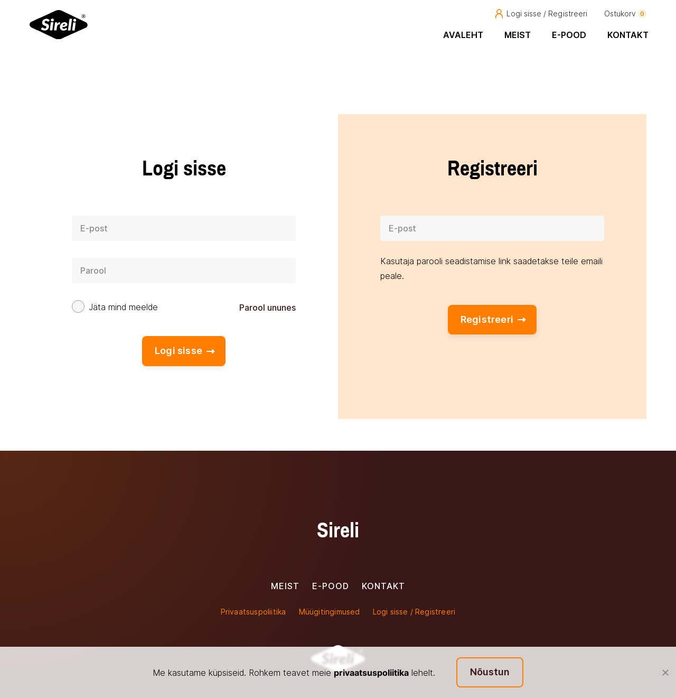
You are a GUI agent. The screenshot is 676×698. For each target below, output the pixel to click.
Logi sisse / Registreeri (540, 13)
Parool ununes (267, 307)
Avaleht (463, 35)
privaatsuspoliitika (371, 672)
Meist (517, 35)
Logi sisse (185, 350)
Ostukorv (625, 14)
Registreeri (493, 319)
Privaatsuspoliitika (253, 611)
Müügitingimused (329, 611)
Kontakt (628, 35)
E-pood (569, 35)
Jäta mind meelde (123, 307)
